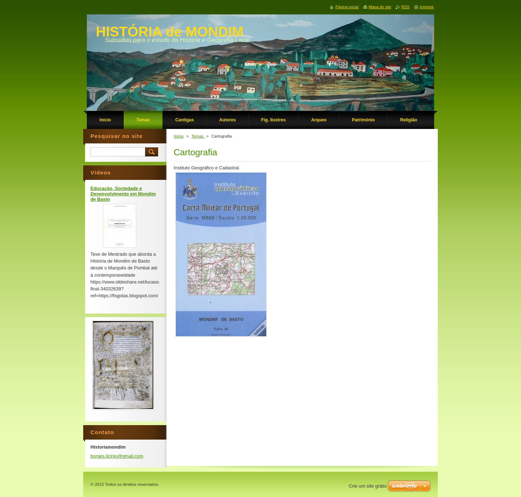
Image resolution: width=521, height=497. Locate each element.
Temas (198, 136)
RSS (405, 7)
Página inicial (347, 7)
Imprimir (427, 7)
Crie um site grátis (368, 486)
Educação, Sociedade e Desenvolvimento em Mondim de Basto (123, 194)
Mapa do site (380, 7)
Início (179, 136)
